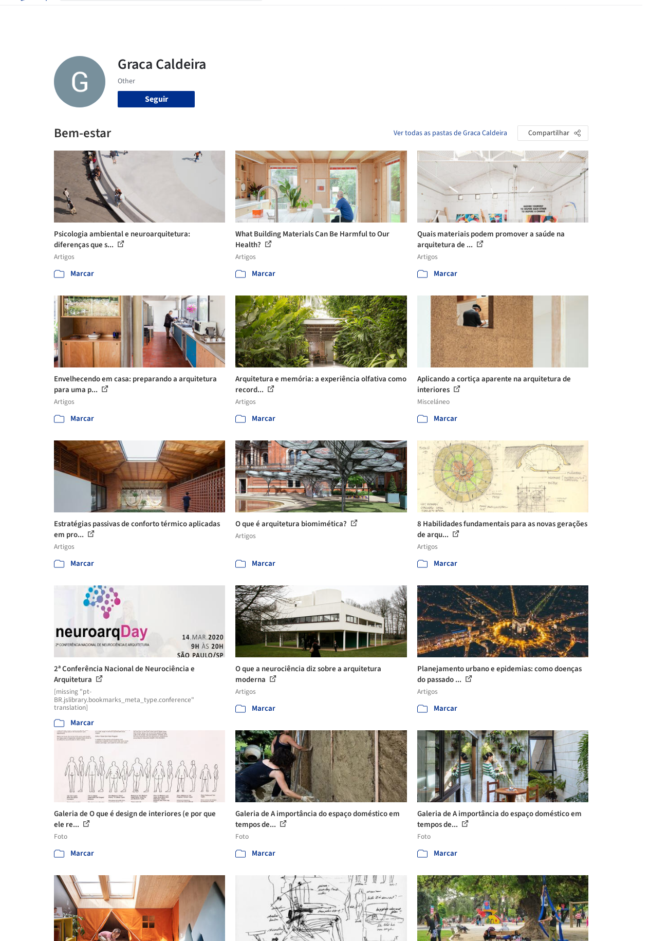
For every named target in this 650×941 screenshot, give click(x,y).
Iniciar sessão (517, 14)
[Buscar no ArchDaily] (169, 14)
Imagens (326, 14)
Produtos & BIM (376, 14)
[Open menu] (617, 14)
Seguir (156, 99)
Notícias (426, 14)
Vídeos (461, 14)
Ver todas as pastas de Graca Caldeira (450, 133)
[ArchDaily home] (32, 14)
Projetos (288, 14)
